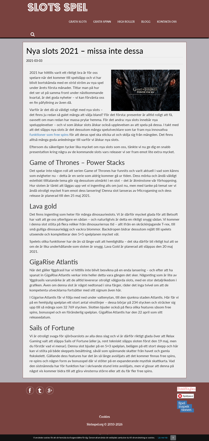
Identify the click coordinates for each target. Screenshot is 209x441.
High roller (126, 21)
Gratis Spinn (102, 21)
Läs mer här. (163, 437)
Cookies (104, 417)
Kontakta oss (167, 21)
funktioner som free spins (49, 134)
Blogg (145, 21)
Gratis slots (78, 21)
